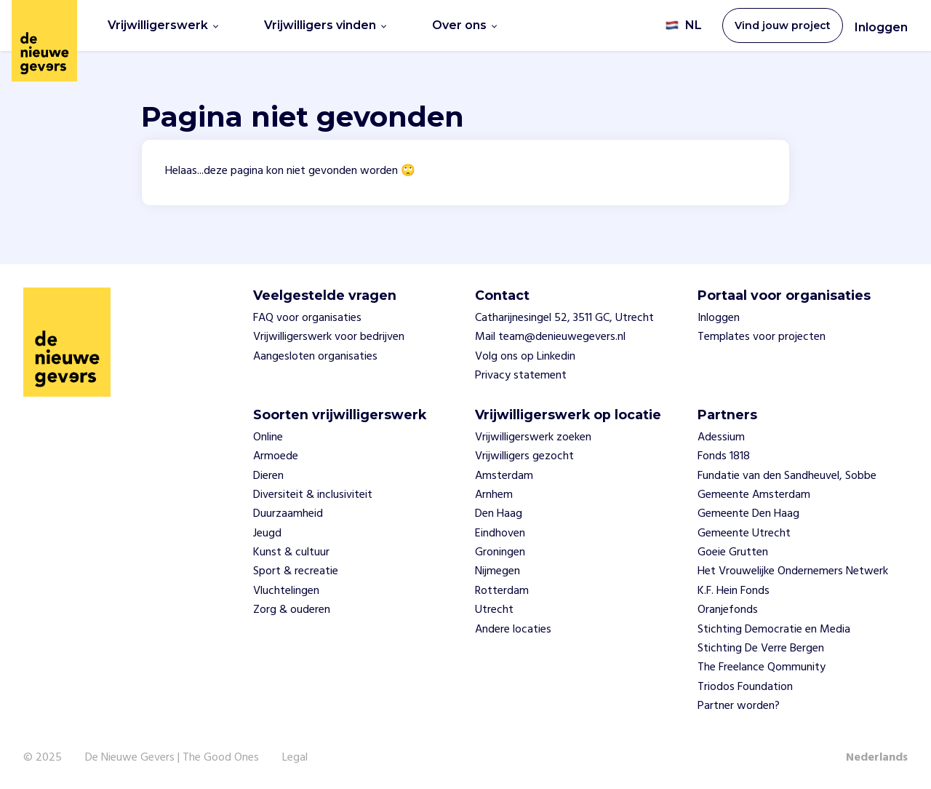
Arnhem (494, 494)
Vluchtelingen (286, 591)
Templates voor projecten (762, 337)
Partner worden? (739, 706)
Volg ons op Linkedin (525, 356)
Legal (295, 757)
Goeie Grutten (733, 552)
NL (683, 25)
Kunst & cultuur (291, 552)
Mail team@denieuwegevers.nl (550, 337)
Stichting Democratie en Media (774, 629)
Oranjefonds (728, 609)
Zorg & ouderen (291, 609)
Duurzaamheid (288, 513)
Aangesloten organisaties (315, 356)
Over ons (464, 25)
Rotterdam (502, 591)
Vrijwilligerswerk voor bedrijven (328, 337)
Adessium (721, 437)
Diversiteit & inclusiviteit (312, 494)
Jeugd (267, 533)
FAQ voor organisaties (307, 318)
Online (268, 437)
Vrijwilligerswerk (163, 25)
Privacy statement (521, 375)
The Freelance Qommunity (762, 667)
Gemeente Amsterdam (754, 494)
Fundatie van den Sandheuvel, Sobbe (787, 476)
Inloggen (881, 27)
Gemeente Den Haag (748, 513)
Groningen (500, 552)
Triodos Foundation (745, 687)
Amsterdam (504, 476)
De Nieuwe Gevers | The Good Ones (172, 758)
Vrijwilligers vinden (325, 25)
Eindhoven (500, 533)
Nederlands (877, 758)
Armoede (275, 456)
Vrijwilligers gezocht (524, 456)
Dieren (268, 476)
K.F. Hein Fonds (734, 591)
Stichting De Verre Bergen (761, 648)
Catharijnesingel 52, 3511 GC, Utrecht (564, 318)
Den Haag (498, 513)
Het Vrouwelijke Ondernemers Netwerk (793, 571)
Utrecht (494, 609)
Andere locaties (513, 629)
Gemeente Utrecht (744, 533)
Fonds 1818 (724, 456)
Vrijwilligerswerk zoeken (533, 437)
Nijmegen (497, 571)
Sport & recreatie (295, 571)
